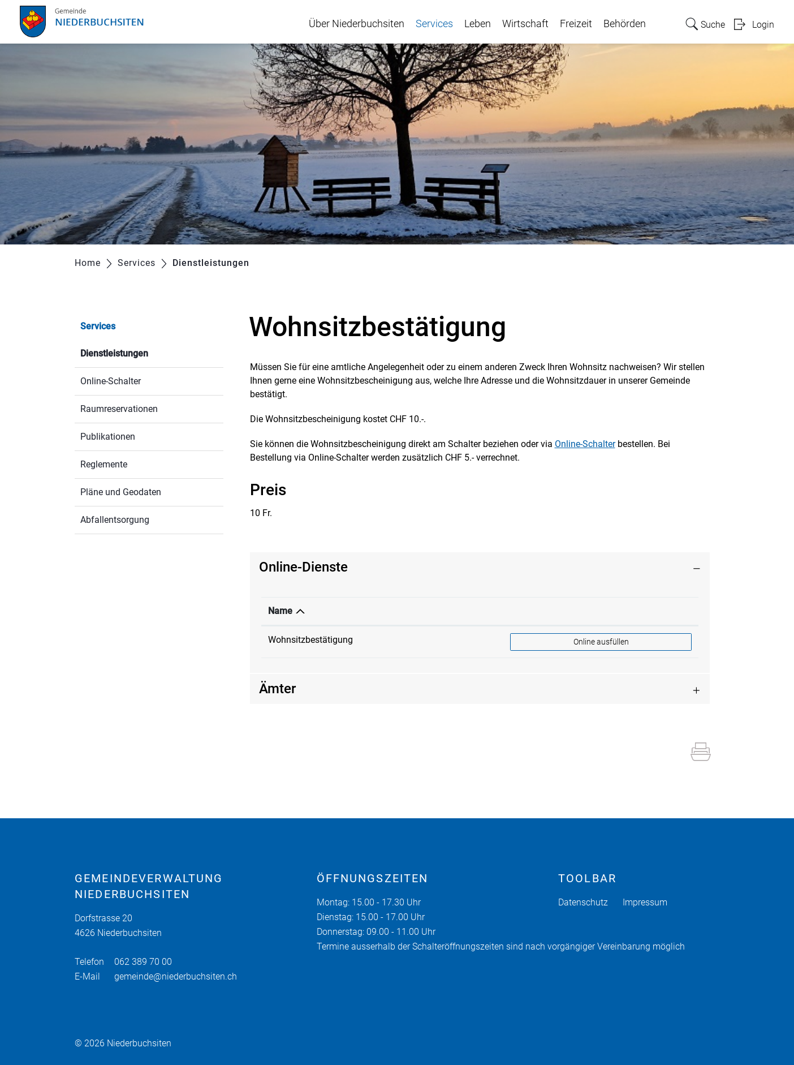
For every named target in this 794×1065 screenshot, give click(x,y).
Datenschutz (583, 902)
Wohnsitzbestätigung (310, 639)
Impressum (645, 902)
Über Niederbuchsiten (356, 23)
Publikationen (107, 436)
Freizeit (576, 23)
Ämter (277, 689)
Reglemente (103, 464)
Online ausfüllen (611, 641)
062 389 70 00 (143, 961)
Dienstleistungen (141, 352)
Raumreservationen (119, 408)
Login (763, 24)
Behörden (624, 23)
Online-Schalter (110, 381)
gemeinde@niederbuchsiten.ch (175, 976)
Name (280, 610)
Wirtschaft (525, 23)
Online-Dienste (303, 567)
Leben (477, 23)
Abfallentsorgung (114, 519)
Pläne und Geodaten (120, 492)
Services (434, 23)
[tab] (480, 567)
